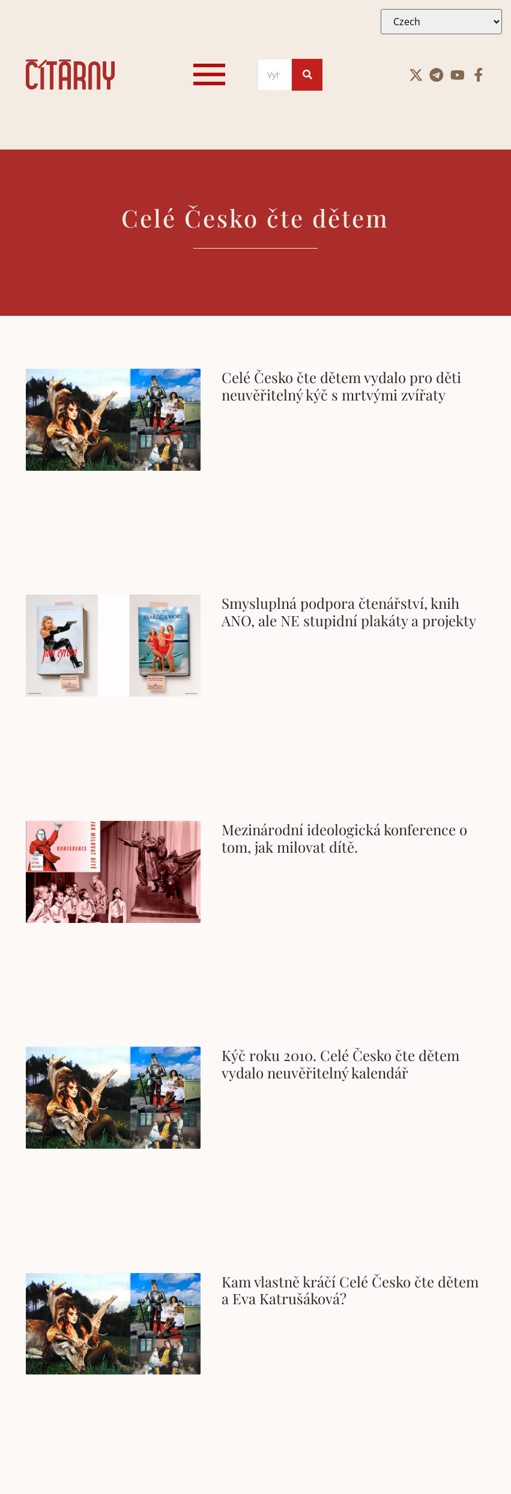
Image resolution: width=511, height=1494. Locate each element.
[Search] (275, 75)
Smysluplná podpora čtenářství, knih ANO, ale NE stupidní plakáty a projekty (349, 611)
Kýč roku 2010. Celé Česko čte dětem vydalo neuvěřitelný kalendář (340, 1063)
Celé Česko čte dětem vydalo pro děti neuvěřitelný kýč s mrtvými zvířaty (341, 385)
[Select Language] (441, 21)
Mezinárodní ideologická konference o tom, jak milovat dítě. (344, 838)
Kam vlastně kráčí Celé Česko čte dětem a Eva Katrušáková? (350, 1290)
